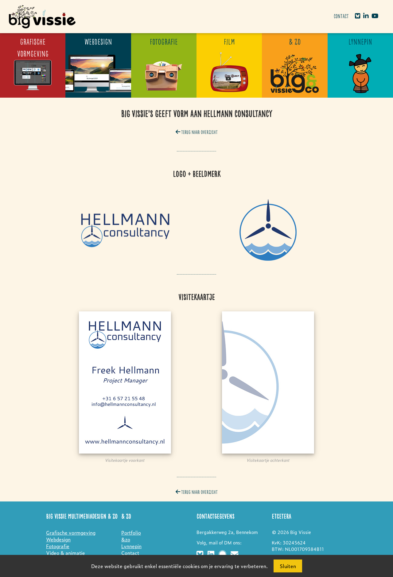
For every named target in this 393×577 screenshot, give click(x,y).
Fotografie (57, 546)
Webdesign (58, 539)
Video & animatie (65, 552)
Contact (341, 17)
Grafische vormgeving (70, 532)
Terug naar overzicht (197, 132)
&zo (125, 539)
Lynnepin (131, 546)
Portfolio (131, 532)
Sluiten (288, 566)
